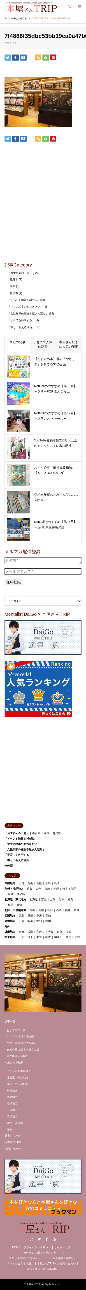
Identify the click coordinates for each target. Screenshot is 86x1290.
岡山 (30, 883)
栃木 (48, 937)
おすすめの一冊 (16, 1030)
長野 (76, 910)
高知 (48, 915)
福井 (67, 910)
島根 (39, 883)
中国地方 (10, 883)
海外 (7, 926)
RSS (54, 1239)
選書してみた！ (14, 1135)
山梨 (41, 910)
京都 (21, 931)
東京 (39, 937)
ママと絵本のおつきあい (22, 1043)
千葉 (21, 937)
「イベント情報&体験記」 (23, 299)
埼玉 (30, 937)
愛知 (39, 921)
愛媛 (30, 915)
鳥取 (57, 883)
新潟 (50, 910)
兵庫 (30, 931)
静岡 (48, 921)
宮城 (43, 899)
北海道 (34, 899)
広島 (48, 883)
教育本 (14, 279)
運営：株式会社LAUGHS (42, 1268)
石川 (59, 910)
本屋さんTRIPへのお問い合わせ (56, 1263)
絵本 (12, 286)
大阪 (50, 931)
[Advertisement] (43, 213)
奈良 (59, 931)
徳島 (21, 915)
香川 (39, 915)
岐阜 (30, 921)
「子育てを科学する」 (21, 320)
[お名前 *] (43, 560)
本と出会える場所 (17, 1056)
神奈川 (58, 937)
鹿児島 (21, 894)
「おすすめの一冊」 (20, 273)
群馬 (68, 937)
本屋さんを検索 (14, 1062)
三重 (21, 921)
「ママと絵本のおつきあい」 (25, 306)
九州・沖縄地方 (14, 888)
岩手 (61, 899)
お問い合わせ (13, 1148)
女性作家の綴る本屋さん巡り (24, 1049)
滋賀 (68, 931)
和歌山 (40, 931)
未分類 (9, 865)
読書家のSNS (13, 1142)
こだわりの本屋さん (19, 1071)
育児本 (14, 293)
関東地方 (10, 937)
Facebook (46, 1239)
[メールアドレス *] (43, 571)
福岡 (74, 888)
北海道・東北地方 (15, 899)
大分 (38, 888)
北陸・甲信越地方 (15, 910)
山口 (21, 883)
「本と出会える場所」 (21, 327)
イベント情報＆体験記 (20, 1036)
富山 (32, 910)
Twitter (39, 1239)
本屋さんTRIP (33, 1284)
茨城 (77, 937)
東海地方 (10, 921)
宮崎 (47, 888)
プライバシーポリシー (37, 1247)
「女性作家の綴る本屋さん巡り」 (28, 313)
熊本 (65, 888)
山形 (52, 899)
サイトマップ (62, 1247)
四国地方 (10, 915)
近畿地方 (10, 931)
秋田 (10, 904)
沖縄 (56, 888)
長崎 (10, 894)
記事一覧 (10, 1021)
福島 (70, 899)
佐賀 (29, 888)
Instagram (31, 1239)
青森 (19, 904)
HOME (16, 1247)
